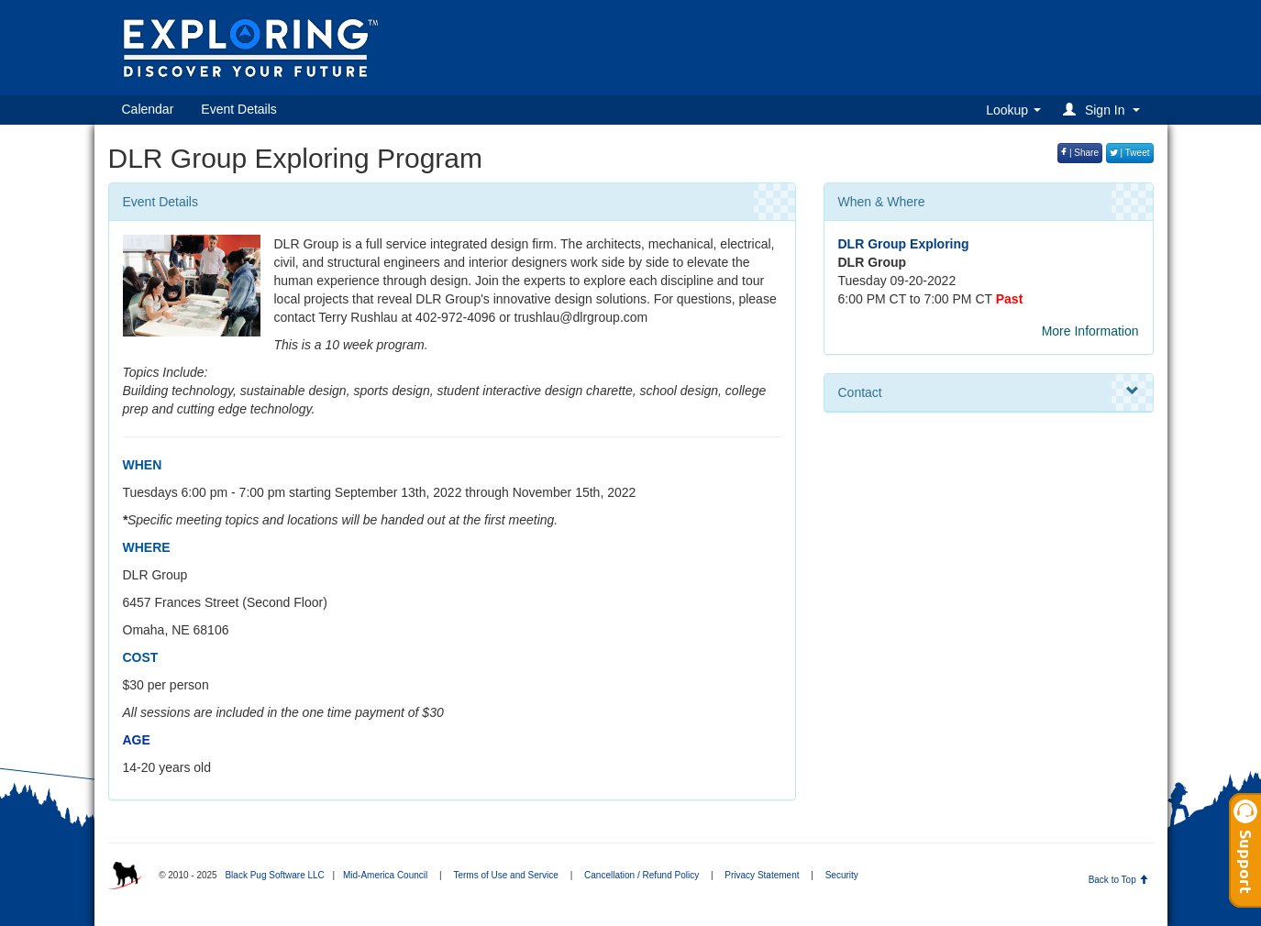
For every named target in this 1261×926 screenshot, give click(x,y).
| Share (1080, 153)
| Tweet (1130, 153)
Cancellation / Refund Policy (641, 875)
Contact (988, 391)
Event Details (238, 109)
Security (841, 875)
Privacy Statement (762, 875)
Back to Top (1118, 880)
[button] (1104, 109)
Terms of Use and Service (506, 875)
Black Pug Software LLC (274, 875)
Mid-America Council (385, 875)
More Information (1090, 331)
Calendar (148, 109)
